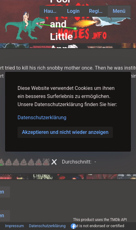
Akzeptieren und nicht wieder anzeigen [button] (65, 132)
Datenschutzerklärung (42, 117)
